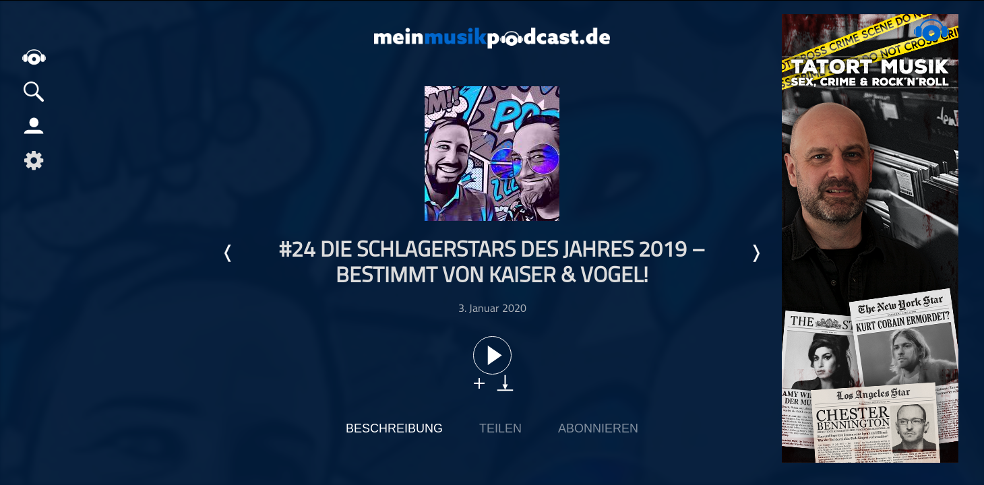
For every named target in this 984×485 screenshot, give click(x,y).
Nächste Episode (755, 253)
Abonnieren (598, 428)
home (33, 57)
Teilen (500, 428)
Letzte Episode (228, 253)
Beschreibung (394, 428)
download (505, 383)
